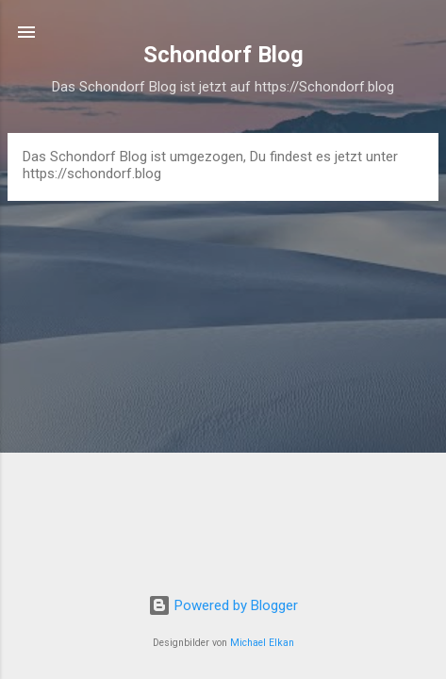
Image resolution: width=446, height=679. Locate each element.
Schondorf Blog (223, 54)
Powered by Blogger (223, 605)
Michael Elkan (262, 643)
